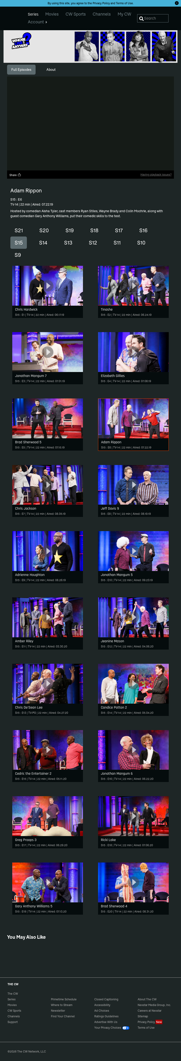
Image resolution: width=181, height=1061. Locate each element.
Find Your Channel (63, 1016)
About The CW (147, 999)
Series (12, 999)
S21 (19, 230)
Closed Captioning (106, 999)
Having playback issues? (156, 174)
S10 (141, 242)
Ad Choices (101, 1010)
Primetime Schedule (64, 999)
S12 (93, 242)
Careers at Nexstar (149, 1010)
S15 (19, 242)
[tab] (21, 70)
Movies (12, 1005)
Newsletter (58, 1010)
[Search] (153, 18)
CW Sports (14, 1010)
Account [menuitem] (37, 22)
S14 (43, 242)
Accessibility (102, 1005)
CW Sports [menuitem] (76, 14)
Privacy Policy (101, 3)
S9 (18, 255)
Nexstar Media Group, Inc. (154, 1005)
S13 (68, 242)
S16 (143, 230)
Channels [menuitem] (102, 14)
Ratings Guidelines (106, 1016)
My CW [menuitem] (124, 14)
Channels (14, 1016)
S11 (117, 242)
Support (13, 1022)
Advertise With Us (105, 1022)
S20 (44, 230)
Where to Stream (61, 1005)
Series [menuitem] (33, 14)
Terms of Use (124, 3)
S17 (119, 230)
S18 (94, 230)
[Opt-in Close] (177, 3)
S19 (70, 230)
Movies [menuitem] (52, 14)
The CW (10, 17)
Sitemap (143, 1016)
